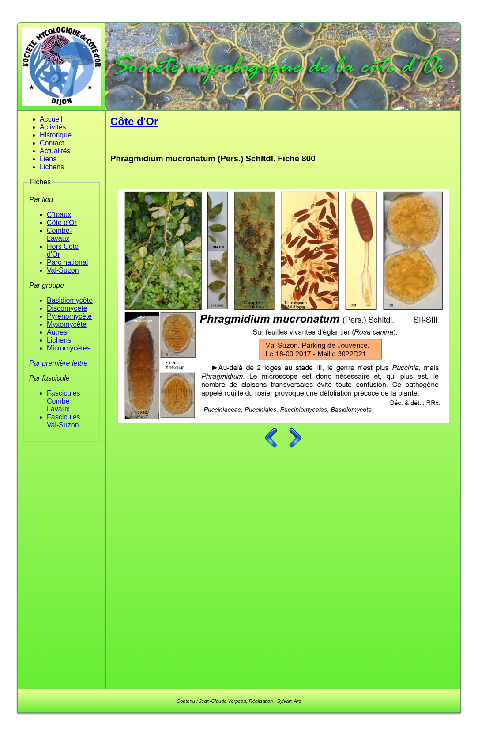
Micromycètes (68, 348)
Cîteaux (59, 214)
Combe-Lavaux (59, 234)
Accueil (51, 119)
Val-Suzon (63, 270)
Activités (53, 127)
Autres (57, 332)
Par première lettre (58, 363)
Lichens (52, 167)
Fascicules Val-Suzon (63, 421)
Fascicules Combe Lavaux (63, 401)
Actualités (55, 151)
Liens (48, 159)
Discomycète (67, 308)
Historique (56, 135)
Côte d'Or (62, 222)
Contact (52, 143)
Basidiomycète (70, 300)
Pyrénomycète (69, 316)
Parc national (67, 262)
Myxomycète (67, 324)
